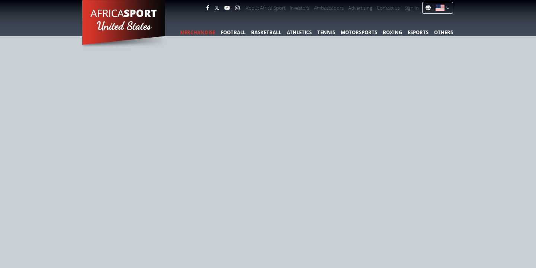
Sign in (411, 7)
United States (124, 26)
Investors (299, 7)
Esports (418, 32)
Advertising (360, 7)
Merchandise (197, 32)
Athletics (299, 32)
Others (443, 32)
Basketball (266, 32)
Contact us (388, 7)
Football (233, 32)
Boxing (392, 32)
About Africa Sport (265, 7)
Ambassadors (329, 7)
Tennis (326, 32)
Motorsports (359, 32)
